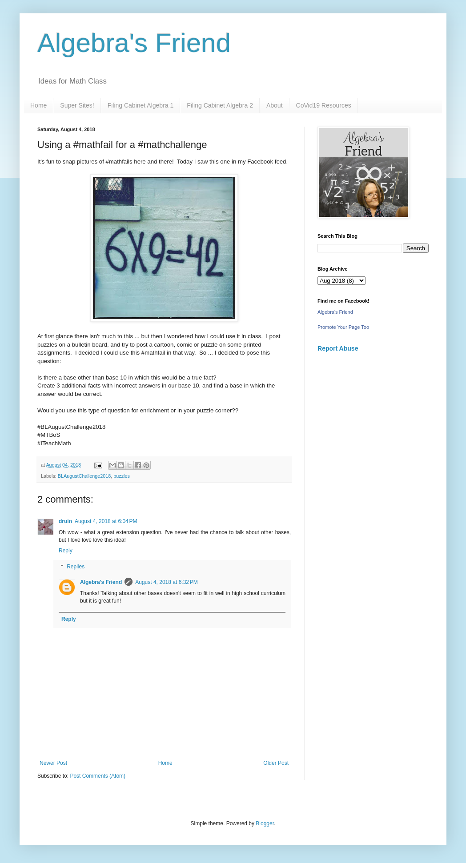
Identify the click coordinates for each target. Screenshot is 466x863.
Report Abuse (337, 348)
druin (65, 521)
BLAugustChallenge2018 (84, 476)
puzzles (121, 476)
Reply (65, 550)
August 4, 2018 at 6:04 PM (106, 521)
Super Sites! (77, 105)
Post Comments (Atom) (97, 776)
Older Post (276, 763)
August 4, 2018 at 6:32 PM (166, 582)
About (274, 105)
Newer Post (53, 763)
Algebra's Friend (134, 43)
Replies (75, 566)
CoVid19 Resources (323, 105)
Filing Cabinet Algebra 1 (141, 105)
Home (38, 105)
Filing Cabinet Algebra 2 (220, 105)
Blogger (265, 823)
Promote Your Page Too (343, 327)
